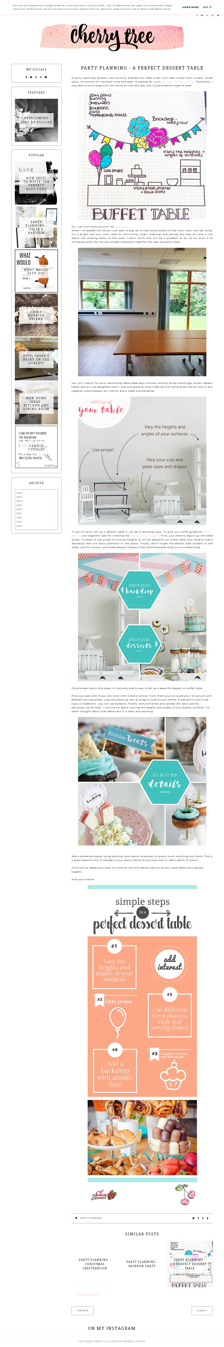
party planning (91, 1218)
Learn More (190, 7)
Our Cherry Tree (89, 1341)
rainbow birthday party (178, 81)
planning (121, 226)
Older (201, 1310)
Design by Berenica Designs (127, 1341)
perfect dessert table (144, 535)
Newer (83, 1310)
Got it (207, 7)
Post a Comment (88, 1294)
